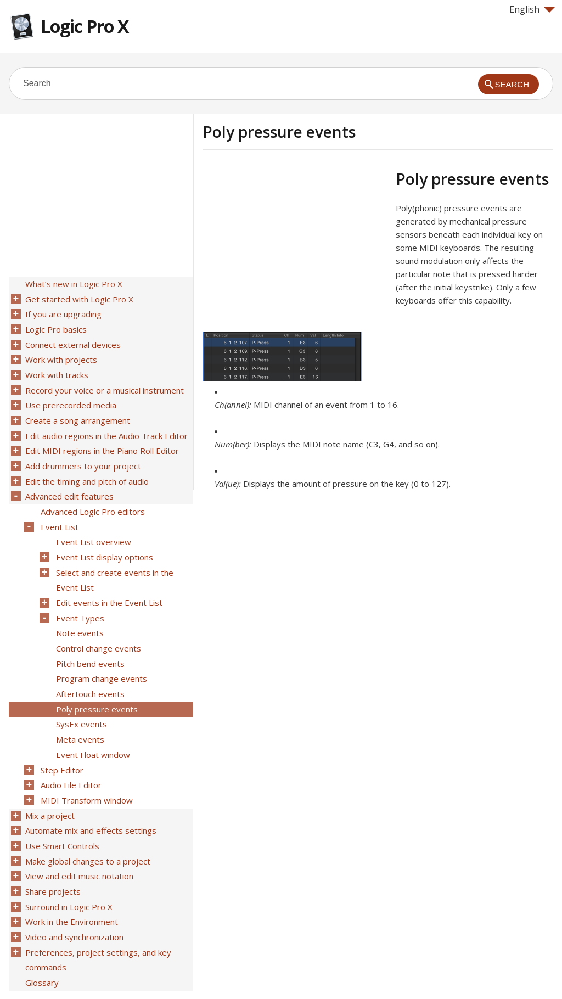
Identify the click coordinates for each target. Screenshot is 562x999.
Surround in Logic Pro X (67, 868)
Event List (58, 512)
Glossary (41, 940)
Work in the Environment (70, 883)
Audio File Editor (70, 754)
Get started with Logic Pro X (78, 298)
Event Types (79, 597)
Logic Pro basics (55, 326)
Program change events (100, 654)
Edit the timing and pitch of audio (86, 469)
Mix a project (49, 783)
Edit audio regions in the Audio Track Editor (105, 426)
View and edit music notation (78, 840)
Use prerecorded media (69, 397)
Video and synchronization (73, 897)
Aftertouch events (89, 669)
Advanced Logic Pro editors (92, 497)
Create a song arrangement (76, 412)
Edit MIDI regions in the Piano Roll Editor (101, 440)
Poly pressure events (96, 683)
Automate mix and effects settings (89, 797)
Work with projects (60, 355)
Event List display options (103, 540)
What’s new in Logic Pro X (72, 283)
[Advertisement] (295, 246)
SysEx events (80, 697)
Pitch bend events (89, 640)
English (532, 9)
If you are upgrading (62, 312)
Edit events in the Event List (108, 583)
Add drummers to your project (82, 455)
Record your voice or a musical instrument (103, 383)
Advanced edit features (68, 483)
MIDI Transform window (86, 769)
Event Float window (92, 726)
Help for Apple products (48, 973)
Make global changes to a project (86, 826)
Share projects (52, 854)
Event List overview (92, 526)
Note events (79, 612)
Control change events (97, 626)
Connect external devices (72, 340)
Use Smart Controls (61, 811)
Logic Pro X (84, 26)
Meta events (79, 711)
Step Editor (61, 740)
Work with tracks (55, 369)
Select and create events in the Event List (113, 562)
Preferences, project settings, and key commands (97, 918)
